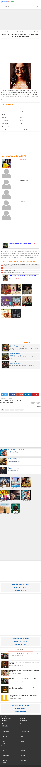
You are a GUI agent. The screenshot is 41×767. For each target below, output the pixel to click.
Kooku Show (4, 721)
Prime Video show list (6, 717)
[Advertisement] (20, 19)
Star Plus (4, 743)
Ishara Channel (6, 751)
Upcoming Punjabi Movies (20, 634)
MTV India (5, 753)
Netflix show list (23, 714)
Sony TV (4, 748)
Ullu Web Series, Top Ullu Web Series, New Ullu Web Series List (23, 649)
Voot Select (23, 737)
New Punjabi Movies (20, 637)
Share (12, 394)
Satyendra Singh (13, 402)
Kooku (22, 729)
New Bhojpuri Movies (20, 704)
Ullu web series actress (25, 719)
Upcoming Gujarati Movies (20, 580)
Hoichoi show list (23, 717)
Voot (3, 737)
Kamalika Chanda (24, 159)
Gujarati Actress (20, 586)
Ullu (21, 734)
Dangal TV (23, 751)
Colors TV (23, 743)
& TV (22, 753)
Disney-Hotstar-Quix (25, 727)
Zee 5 (4, 739)
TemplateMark (35, 763)
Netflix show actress (6, 714)
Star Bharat (23, 748)
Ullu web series (5, 719)
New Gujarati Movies (20, 583)
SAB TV (4, 758)
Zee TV (4, 746)
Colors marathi (24, 756)
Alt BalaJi (5, 724)
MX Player (5, 732)
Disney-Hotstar (6, 727)
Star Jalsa (5, 756)
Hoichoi (4, 729)
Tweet (4, 394)
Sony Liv (4, 734)
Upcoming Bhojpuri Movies (20, 701)
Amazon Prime (24, 724)
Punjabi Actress (20, 640)
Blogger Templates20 (23, 764)
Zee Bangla (23, 746)
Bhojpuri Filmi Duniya (13, 763)
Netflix (22, 732)
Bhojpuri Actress (20, 707)
